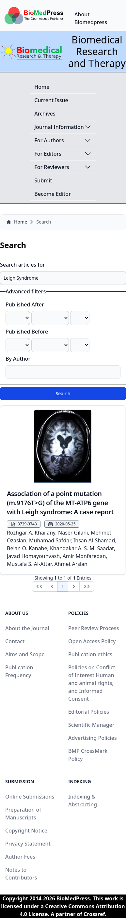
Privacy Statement (28, 843)
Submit (43, 180)
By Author (18, 358)
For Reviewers (62, 167)
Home (41, 86)
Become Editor (52, 193)
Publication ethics (90, 654)
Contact (14, 641)
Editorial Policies (88, 711)
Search (62, 393)
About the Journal (27, 628)
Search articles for (22, 264)
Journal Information (62, 127)
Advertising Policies (92, 737)
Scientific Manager (91, 724)
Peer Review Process (93, 628)
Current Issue (51, 100)
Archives (44, 113)
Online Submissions (29, 796)
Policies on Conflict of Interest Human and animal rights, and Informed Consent (91, 683)
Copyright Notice (26, 830)
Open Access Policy (92, 641)
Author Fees (20, 856)
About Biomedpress (90, 18)
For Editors (62, 154)
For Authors (62, 140)
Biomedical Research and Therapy (97, 51)
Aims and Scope (25, 654)
